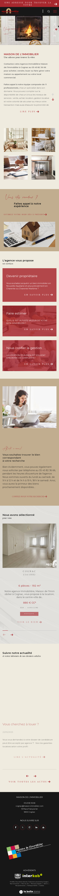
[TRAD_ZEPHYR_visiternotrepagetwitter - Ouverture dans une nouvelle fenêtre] (22, 827)
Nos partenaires (20, 885)
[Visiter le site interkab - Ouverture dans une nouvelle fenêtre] (32, 875)
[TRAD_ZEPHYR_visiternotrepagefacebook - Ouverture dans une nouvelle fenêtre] (15, 827)
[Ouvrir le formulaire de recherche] (48, 11)
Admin (46, 883)
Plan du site (25, 883)
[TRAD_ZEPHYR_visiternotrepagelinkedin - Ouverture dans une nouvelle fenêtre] (36, 827)
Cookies (41, 885)
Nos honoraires (15, 883)
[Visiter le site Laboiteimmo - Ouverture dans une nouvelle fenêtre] (29, 890)
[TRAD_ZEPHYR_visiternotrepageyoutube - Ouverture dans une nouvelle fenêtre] (43, 827)
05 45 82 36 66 (29, 803)
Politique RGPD (32, 885)
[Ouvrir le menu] (55, 11)
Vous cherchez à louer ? (21, 724)
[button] (12, 635)
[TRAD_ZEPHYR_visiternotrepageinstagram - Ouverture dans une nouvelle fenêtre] (29, 827)
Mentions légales (36, 883)
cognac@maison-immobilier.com (29, 806)
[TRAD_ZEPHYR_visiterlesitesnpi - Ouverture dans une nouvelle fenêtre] (18, 876)
